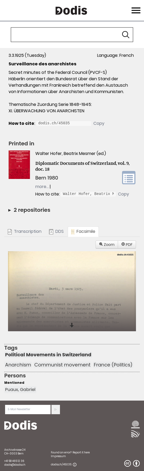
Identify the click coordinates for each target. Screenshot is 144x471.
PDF (126, 244)
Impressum (58, 456)
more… (42, 186)
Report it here (81, 452)
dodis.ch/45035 (61, 464)
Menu (135, 7)
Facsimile (83, 231)
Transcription (24, 231)
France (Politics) (113, 365)
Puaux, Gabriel (20, 389)
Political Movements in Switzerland (48, 355)
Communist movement (62, 365)
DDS (56, 231)
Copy (98, 123)
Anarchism (18, 365)
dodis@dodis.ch (14, 465)
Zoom (107, 244)
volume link (128, 177)
